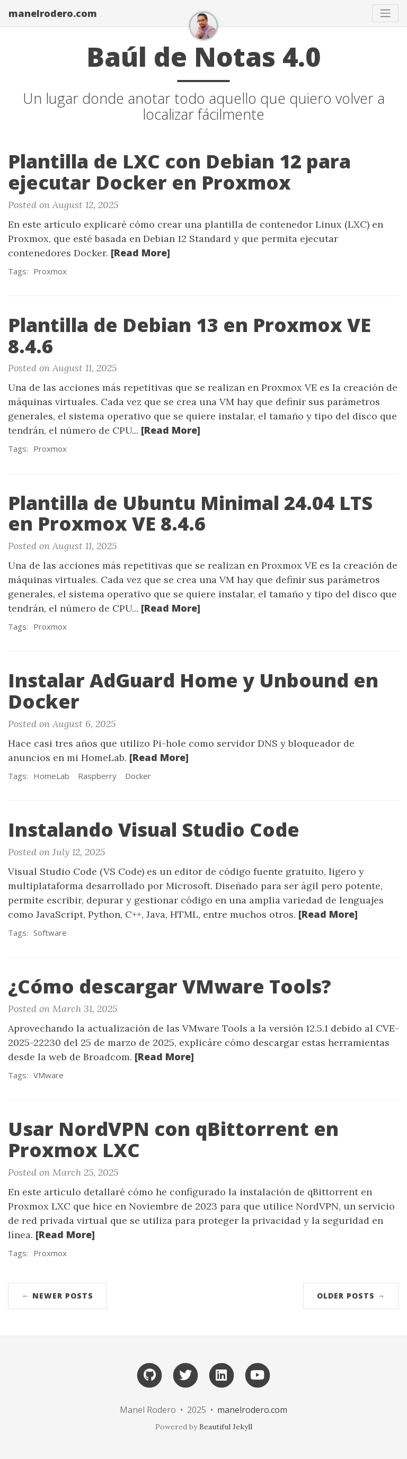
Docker (138, 776)
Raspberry (97, 776)
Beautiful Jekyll (225, 1426)
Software (50, 932)
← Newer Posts (57, 1296)
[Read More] (140, 252)
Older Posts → (351, 1296)
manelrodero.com (52, 13)
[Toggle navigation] (385, 13)
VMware (48, 1075)
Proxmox (50, 271)
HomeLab (51, 776)
